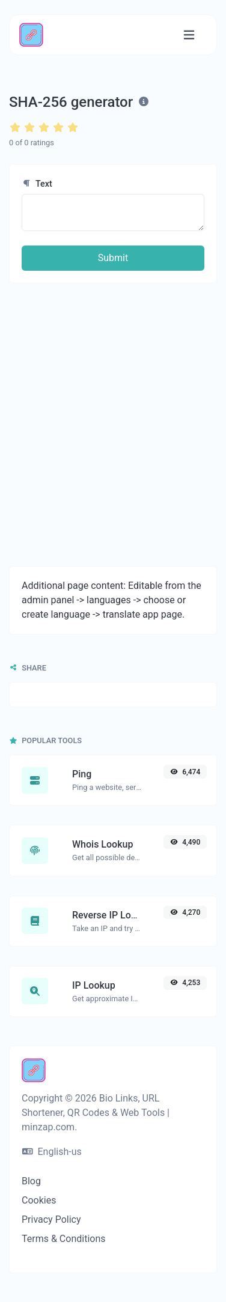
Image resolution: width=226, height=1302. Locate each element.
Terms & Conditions (64, 1238)
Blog (31, 1181)
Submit (113, 258)
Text (37, 184)
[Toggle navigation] (189, 35)
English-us (52, 1151)
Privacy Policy (51, 1219)
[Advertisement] (112, 424)
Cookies (39, 1200)
